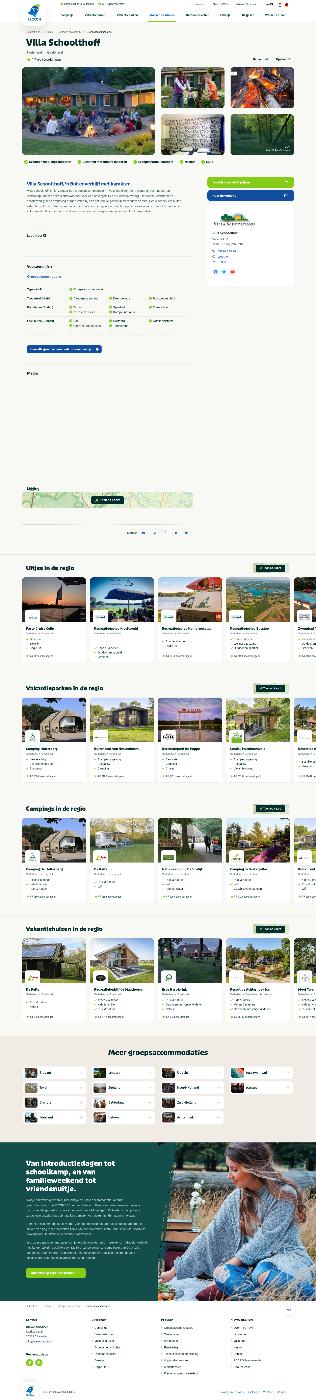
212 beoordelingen (113, 1017)
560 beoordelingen (45, 776)
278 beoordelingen (181, 656)
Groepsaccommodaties (99, 32)
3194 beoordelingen (249, 776)
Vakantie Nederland (246, 4)
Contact (238, 1353)
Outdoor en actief (197, 15)
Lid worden (240, 1334)
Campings (67, 15)
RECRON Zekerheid (111, 4)
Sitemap (281, 1392)
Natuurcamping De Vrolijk (182, 869)
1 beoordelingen (43, 656)
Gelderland (115, 633)
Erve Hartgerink (174, 989)
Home (49, 32)
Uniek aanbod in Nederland (77, 4)
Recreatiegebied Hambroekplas (186, 628)
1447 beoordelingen (249, 1017)
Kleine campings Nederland (181, 1373)
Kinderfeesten (172, 1367)
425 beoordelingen (249, 896)
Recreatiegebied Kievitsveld (116, 628)
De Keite (100, 869)
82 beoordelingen (180, 1017)
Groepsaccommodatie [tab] (44, 276)
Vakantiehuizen (95, 15)
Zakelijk (225, 15)
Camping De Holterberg (44, 869)
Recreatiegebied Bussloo (249, 628)
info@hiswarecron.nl (39, 1341)
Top (289, 1309)
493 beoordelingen (249, 656)
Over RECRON (221, 4)
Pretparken (171, 1340)
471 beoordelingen (181, 776)
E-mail (222, 261)
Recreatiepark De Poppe (181, 749)
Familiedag (171, 1347)
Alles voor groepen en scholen (55, 1273)
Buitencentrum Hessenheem (116, 749)
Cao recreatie (242, 1367)
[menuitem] (67, 15)
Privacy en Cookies (231, 1392)
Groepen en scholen (162, 15)
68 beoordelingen (112, 896)
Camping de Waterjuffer (248, 869)
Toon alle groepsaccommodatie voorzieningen (64, 349)
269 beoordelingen (181, 896)
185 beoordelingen (113, 776)
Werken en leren (275, 15)
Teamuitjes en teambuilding (181, 1353)
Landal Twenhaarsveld (247, 749)
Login (268, 4)
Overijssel (47, 633)
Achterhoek (266, 994)
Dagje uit (248, 15)
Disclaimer (253, 1392)
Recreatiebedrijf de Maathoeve (118, 989)
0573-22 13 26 (227, 251)
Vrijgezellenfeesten (176, 1360)
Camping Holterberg (42, 749)
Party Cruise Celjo (40, 628)
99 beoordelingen (49, 59)
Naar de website (250, 196)
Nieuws (238, 1347)
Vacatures (201, 4)
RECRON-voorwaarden (248, 1360)
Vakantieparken (127, 15)
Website (223, 256)
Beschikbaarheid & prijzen (250, 182)
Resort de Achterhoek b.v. (250, 989)
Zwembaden (172, 1334)
